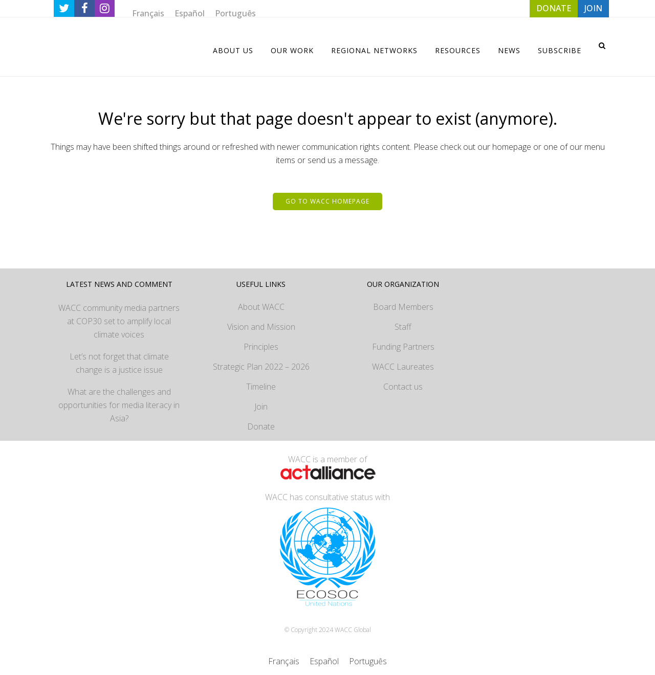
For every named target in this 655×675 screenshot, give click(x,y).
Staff (403, 326)
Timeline (261, 386)
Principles (261, 346)
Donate (261, 426)
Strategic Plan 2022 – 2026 (261, 366)
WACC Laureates (403, 366)
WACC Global (353, 629)
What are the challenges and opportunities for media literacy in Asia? (119, 405)
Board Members (403, 306)
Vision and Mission (261, 326)
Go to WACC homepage (327, 201)
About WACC (261, 306)
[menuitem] (148, 13)
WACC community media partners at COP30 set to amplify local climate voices (119, 321)
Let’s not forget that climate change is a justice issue (119, 363)
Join (261, 406)
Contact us (403, 386)
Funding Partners (403, 346)
